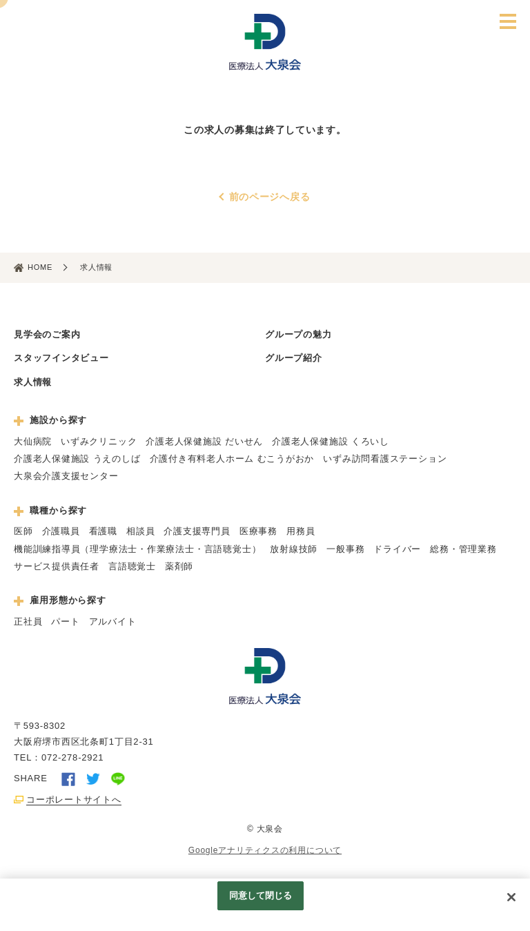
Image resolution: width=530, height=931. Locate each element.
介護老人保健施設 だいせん (204, 441)
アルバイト (113, 621)
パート (65, 621)
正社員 (28, 621)
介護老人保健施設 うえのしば (77, 458)
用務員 (300, 531)
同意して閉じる (261, 895)
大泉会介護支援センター (66, 476)
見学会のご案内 (47, 334)
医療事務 (258, 531)
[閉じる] (511, 897)
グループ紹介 (293, 358)
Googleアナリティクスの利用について (265, 850)
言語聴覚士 (132, 566)
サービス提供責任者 (56, 566)
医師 (23, 531)
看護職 (103, 531)
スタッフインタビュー (61, 358)
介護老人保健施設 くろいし (330, 441)
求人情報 (33, 382)
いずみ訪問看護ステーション (384, 458)
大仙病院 (33, 441)
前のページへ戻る (270, 196)
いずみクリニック (99, 441)
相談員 (140, 531)
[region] (265, 905)
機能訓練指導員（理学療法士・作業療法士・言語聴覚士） (137, 549)
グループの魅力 (298, 334)
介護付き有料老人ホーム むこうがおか (232, 458)
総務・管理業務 (463, 549)
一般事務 (345, 549)
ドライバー (397, 549)
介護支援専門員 (197, 531)
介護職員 (61, 531)
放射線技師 (293, 549)
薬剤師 (179, 566)
